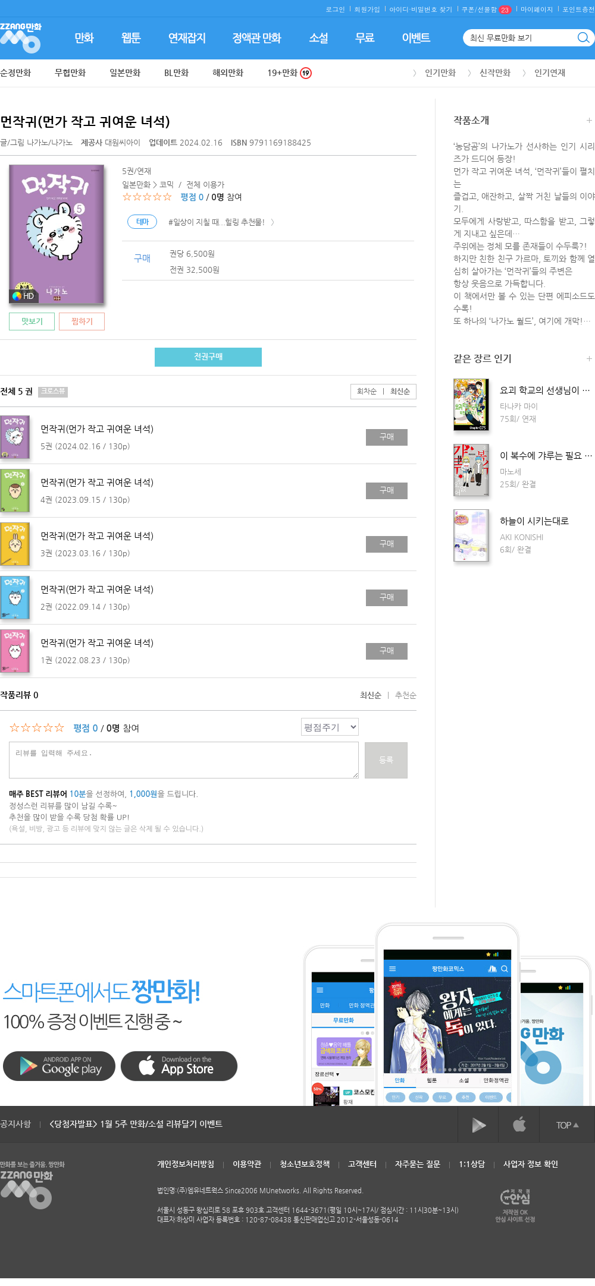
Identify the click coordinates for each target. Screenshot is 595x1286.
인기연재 (549, 72)
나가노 (37, 142)
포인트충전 (578, 9)
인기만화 (440, 72)
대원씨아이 (112, 142)
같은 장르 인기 (522, 359)
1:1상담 (472, 1163)
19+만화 (289, 72)
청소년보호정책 (305, 1163)
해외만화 (227, 72)
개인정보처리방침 (185, 1163)
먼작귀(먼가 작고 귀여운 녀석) (85, 121)
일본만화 (124, 72)
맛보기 (32, 321)
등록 (386, 759)
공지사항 (15, 1124)
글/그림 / (36, 142)
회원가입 (367, 9)
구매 (387, 436)
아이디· (400, 9)
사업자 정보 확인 (530, 1163)
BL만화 (176, 72)
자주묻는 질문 (417, 1163)
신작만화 (495, 72)
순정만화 (15, 72)
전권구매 (208, 356)
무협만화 (70, 72)
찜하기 (82, 321)
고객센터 (362, 1163)
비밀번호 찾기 (432, 9)
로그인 (335, 9)
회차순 (367, 391)
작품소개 (522, 121)
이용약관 (247, 1163)
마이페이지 (537, 9)
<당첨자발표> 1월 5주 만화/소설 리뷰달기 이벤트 (136, 1124)
